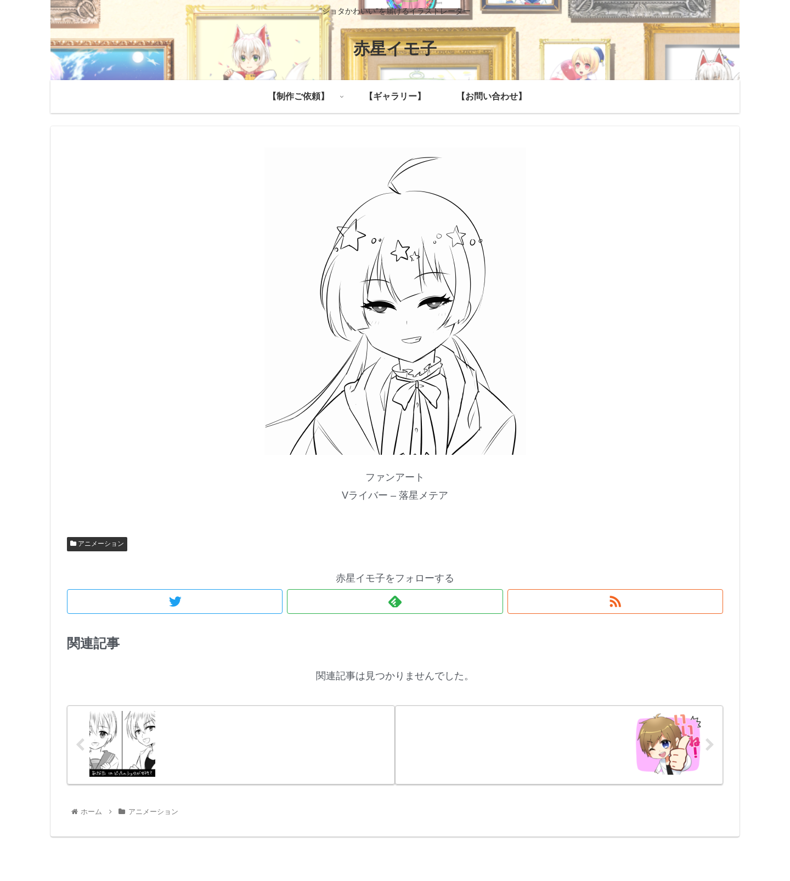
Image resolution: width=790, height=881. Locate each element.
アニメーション (97, 543)
